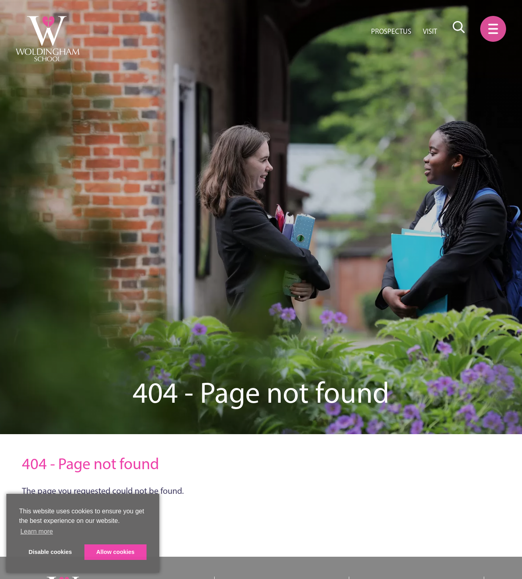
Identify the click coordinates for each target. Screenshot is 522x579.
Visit (430, 31)
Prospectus (391, 31)
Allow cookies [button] (115, 552)
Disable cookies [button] (50, 552)
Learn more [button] (36, 531)
